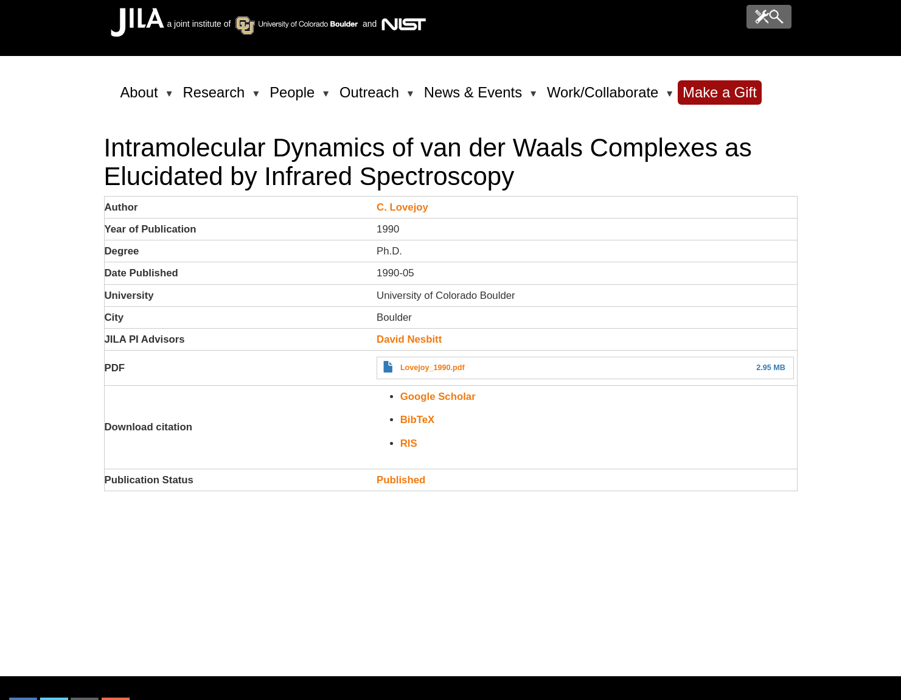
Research (216, 97)
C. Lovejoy (402, 207)
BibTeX (417, 419)
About (141, 97)
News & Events (475, 97)
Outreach (371, 97)
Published (401, 480)
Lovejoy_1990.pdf (432, 367)
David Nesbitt (409, 339)
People (294, 97)
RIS (408, 443)
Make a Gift (720, 92)
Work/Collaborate (605, 97)
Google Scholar (438, 396)
